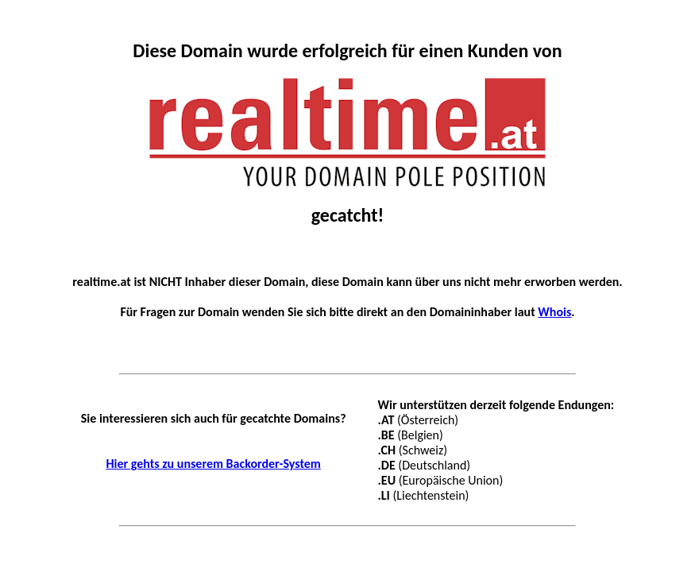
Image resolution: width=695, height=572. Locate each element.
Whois (554, 311)
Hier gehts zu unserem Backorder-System (213, 463)
